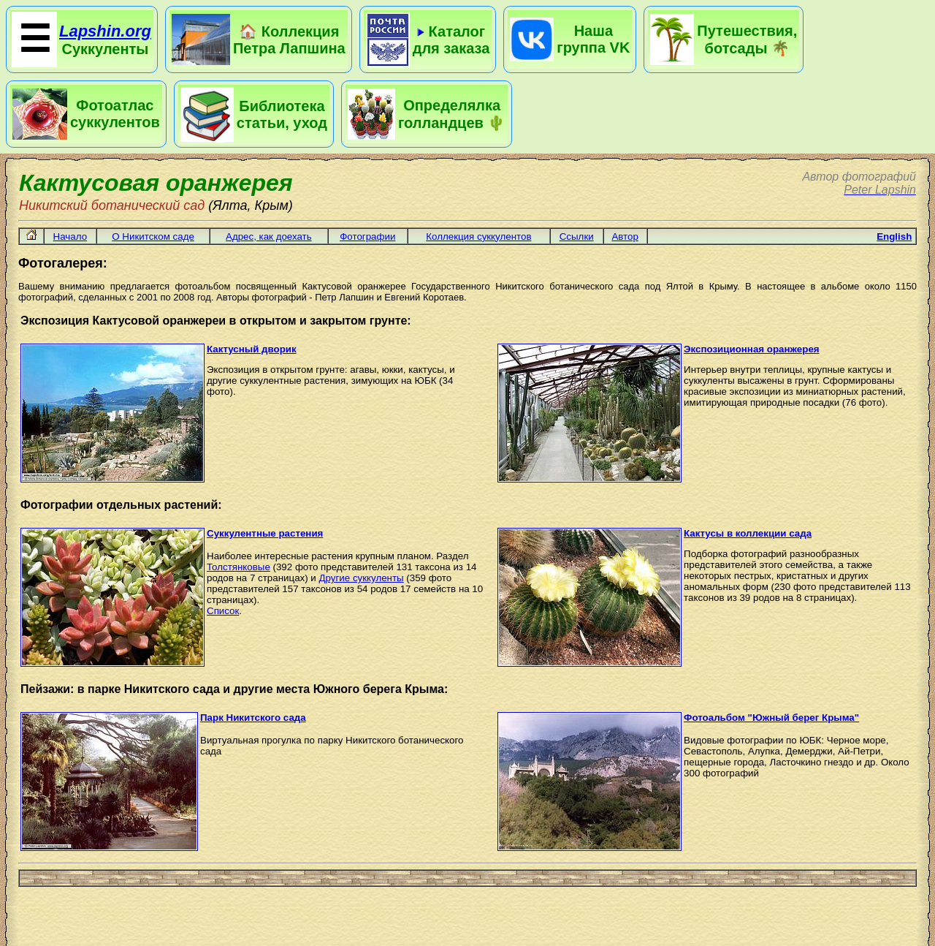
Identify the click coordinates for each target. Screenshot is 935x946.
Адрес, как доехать (269, 236)
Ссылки (577, 236)
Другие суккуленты (361, 577)
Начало (70, 236)
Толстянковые (238, 566)
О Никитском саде (153, 236)
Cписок (223, 610)
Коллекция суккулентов (478, 236)
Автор (624, 236)
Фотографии (367, 236)
